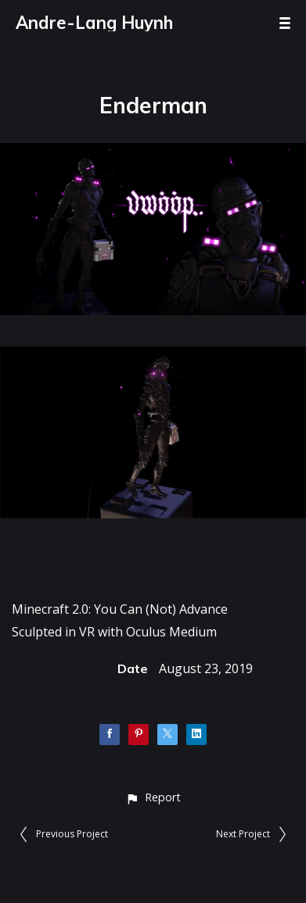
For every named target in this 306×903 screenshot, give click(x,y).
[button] (153, 797)
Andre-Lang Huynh (94, 22)
